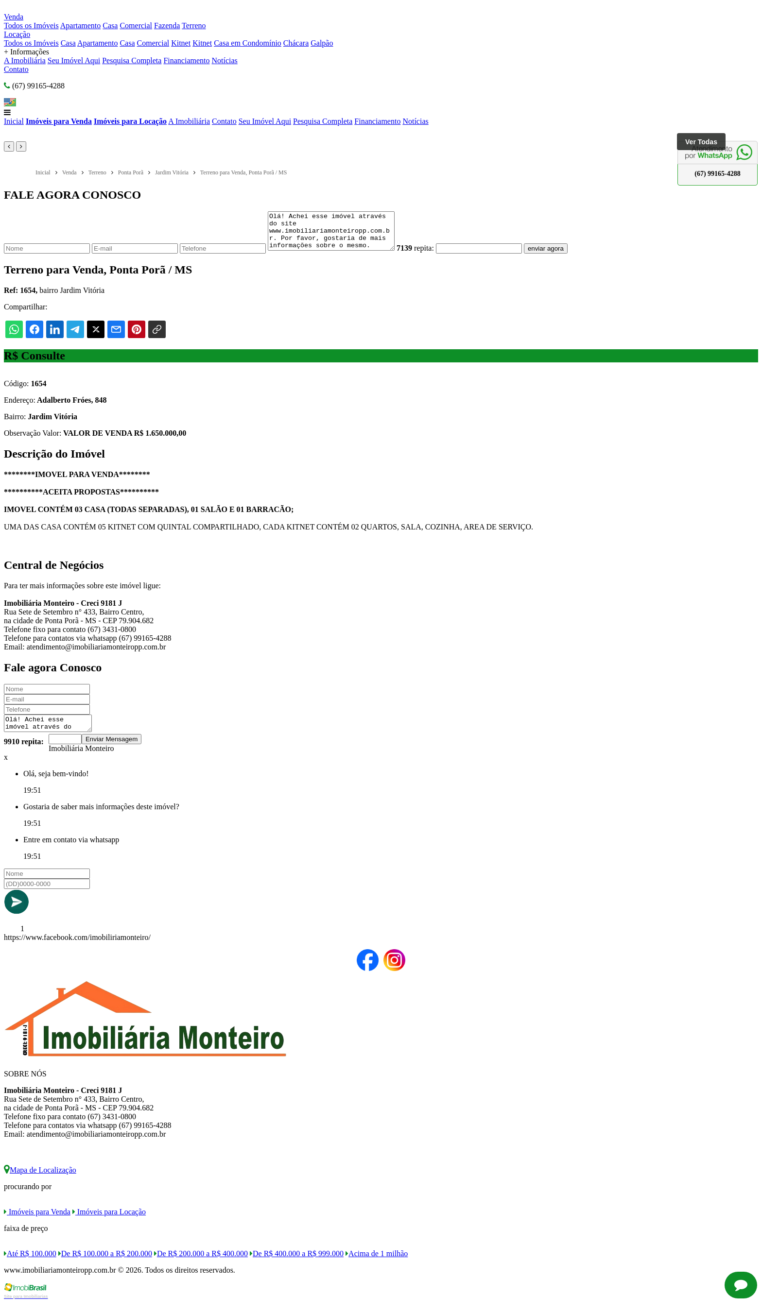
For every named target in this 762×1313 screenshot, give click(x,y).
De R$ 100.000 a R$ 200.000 (105, 1264)
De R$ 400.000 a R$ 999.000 (297, 1264)
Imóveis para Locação (130, 121)
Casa (110, 25)
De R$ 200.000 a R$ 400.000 (201, 1264)
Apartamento (80, 25)
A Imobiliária (25, 60)
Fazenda (167, 25)
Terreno (194, 25)
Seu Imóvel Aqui (74, 60)
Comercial (136, 25)
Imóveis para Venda (59, 121)
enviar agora (560, 255)
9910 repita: (24, 752)
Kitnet (180, 43)
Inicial (14, 121)
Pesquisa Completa (131, 60)
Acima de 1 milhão (377, 1264)
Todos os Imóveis (31, 25)
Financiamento (186, 60)
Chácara (296, 43)
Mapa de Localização (40, 1180)
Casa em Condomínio (247, 43)
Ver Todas (701, 142)
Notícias (225, 60)
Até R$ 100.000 (30, 1264)
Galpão (322, 43)
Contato (16, 69)
